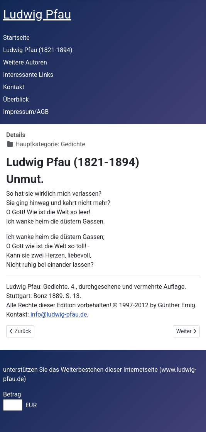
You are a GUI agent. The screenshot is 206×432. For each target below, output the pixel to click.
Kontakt (13, 87)
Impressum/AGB (26, 111)
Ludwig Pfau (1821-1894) (38, 50)
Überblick (16, 99)
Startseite (16, 37)
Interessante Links (28, 74)
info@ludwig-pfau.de (58, 314)
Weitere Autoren (25, 62)
